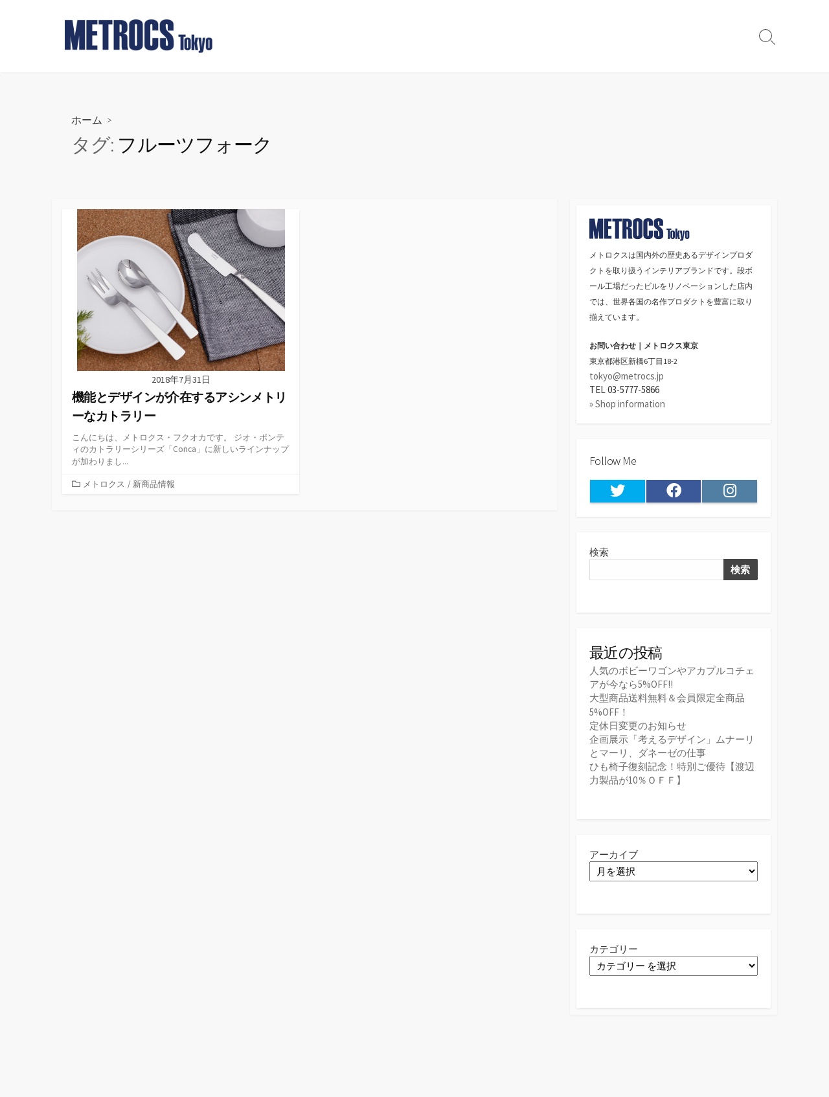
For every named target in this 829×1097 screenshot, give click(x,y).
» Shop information (627, 404)
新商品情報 (154, 484)
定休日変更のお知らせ (638, 725)
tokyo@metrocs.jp (626, 376)
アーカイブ (613, 854)
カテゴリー (613, 949)
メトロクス (104, 484)
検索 (599, 552)
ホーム (86, 119)
